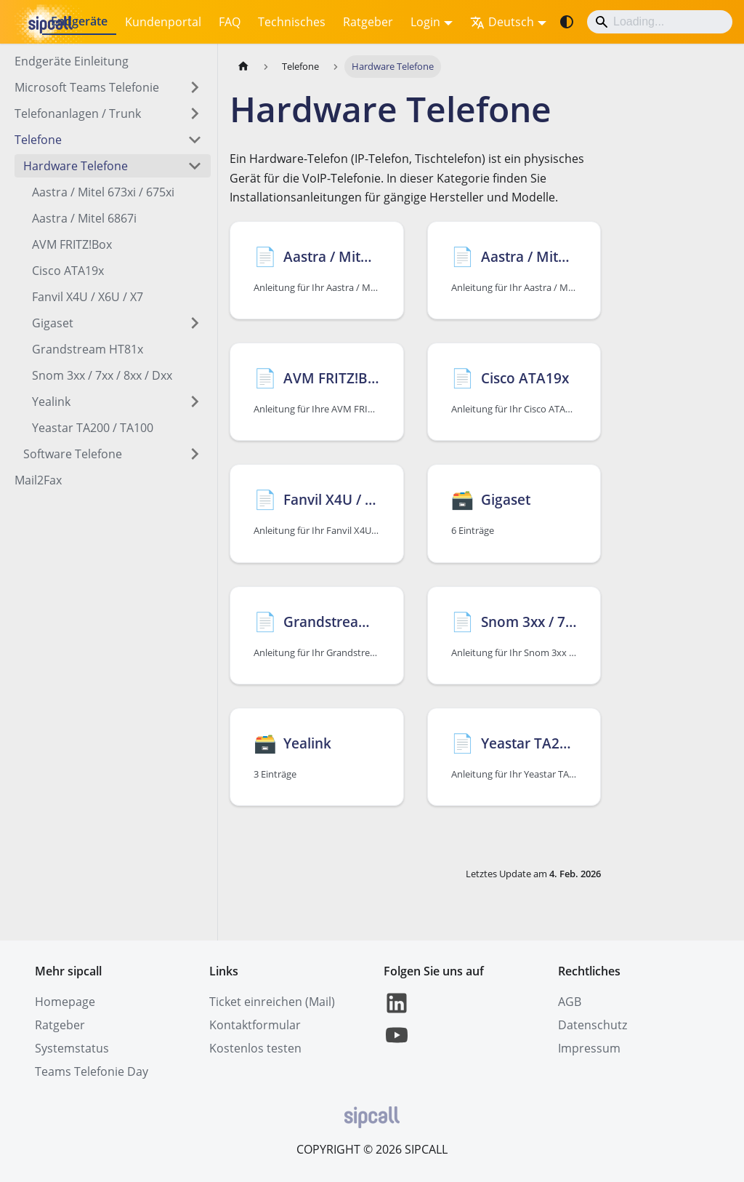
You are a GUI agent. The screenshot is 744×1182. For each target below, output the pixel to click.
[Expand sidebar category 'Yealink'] (195, 401)
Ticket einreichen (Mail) (272, 1002)
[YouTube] (397, 1044)
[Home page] (243, 66)
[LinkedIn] (397, 1012)
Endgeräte (79, 21)
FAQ (229, 22)
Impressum (589, 1048)
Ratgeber (368, 22)
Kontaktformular (255, 1025)
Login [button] (425, 22)
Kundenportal (163, 22)
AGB (569, 1002)
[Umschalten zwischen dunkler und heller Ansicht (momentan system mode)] (566, 21)
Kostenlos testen (255, 1048)
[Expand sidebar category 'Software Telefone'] (195, 454)
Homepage (65, 1002)
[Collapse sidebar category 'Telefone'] (195, 139)
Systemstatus (72, 1048)
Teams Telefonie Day (91, 1071)
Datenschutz (592, 1025)
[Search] (659, 21)
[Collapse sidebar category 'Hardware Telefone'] (195, 165)
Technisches (292, 22)
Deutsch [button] (502, 22)
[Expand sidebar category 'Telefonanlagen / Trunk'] (195, 113)
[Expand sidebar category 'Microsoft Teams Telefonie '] (195, 87)
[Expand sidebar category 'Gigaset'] (195, 323)
